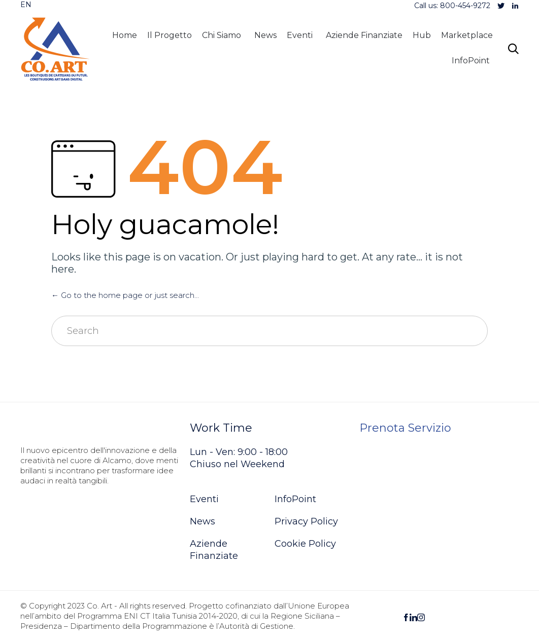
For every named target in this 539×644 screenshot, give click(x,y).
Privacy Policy (306, 521)
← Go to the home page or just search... (125, 295)
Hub (422, 35)
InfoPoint (471, 60)
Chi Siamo (221, 35)
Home (124, 35)
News (265, 35)
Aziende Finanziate (364, 35)
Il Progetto (169, 35)
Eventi (300, 35)
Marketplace (467, 35)
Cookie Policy (305, 543)
